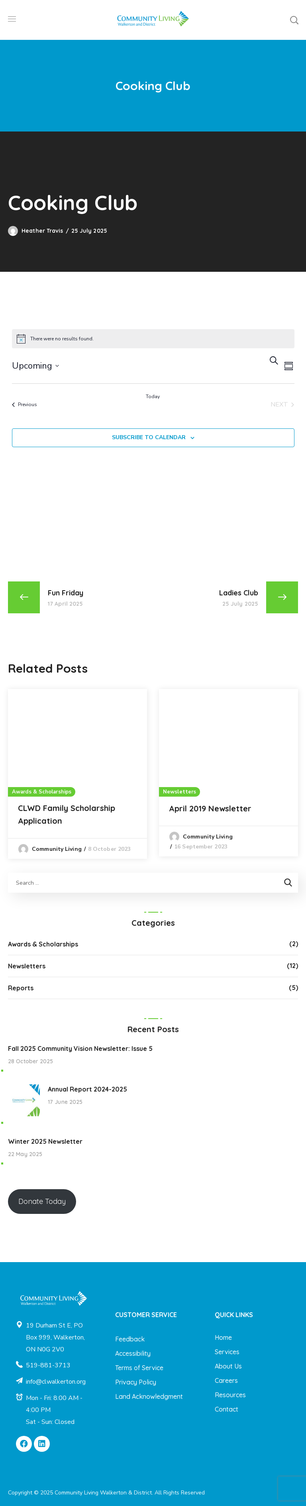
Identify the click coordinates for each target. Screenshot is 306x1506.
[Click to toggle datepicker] (35, 366)
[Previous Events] (24, 404)
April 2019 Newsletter (210, 808)
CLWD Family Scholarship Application (66, 814)
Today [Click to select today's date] (153, 396)
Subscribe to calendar (149, 437)
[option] (77, 774)
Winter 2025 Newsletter (45, 1141)
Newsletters (179, 791)
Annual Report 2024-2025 (87, 1089)
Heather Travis (42, 230)
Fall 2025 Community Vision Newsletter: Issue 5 (80, 1048)
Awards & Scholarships (41, 791)
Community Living (57, 849)
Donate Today (42, 1201)
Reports (20, 988)
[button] (294, 20)
